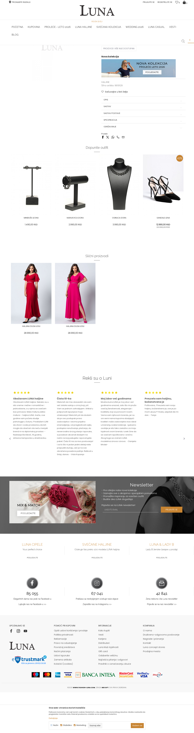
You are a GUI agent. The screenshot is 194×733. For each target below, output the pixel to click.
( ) (128, 76)
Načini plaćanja (62, 692)
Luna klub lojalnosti (108, 687)
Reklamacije (60, 679)
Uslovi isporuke (62, 696)
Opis (142, 144)
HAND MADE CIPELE (38, 45)
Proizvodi (32, 49)
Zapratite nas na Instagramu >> (97, 645)
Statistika (67, 725)
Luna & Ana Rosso (155, 45)
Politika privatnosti (63, 675)
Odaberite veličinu (108, 696)
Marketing (81, 725)
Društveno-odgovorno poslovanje (161, 675)
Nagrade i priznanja (153, 679)
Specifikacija (142, 164)
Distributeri (104, 683)
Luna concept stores (154, 687)
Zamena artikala (63, 700)
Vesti (100, 675)
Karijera (102, 679)
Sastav (142, 151)
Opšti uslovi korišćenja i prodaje (71, 671)
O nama (147, 671)
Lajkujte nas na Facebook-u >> (32, 645)
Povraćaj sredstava (64, 687)
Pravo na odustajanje (65, 683)
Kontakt (147, 683)
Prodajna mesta (151, 692)
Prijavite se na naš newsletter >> (161, 645)
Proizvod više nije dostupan (119, 92)
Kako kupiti (104, 671)
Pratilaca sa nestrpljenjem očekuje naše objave (97, 640)
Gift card (103, 692)
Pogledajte (32, 599)
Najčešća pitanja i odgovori (113, 700)
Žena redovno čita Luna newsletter (161, 640)
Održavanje (142, 171)
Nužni (55, 725)
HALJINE (42, 49)
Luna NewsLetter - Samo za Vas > (98, 45)
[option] (38, 45)
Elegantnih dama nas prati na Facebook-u (32, 640)
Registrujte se (165, 2)
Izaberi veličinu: (109, 76)
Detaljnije (53, 718)
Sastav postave (142, 157)
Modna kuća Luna (17, 49)
